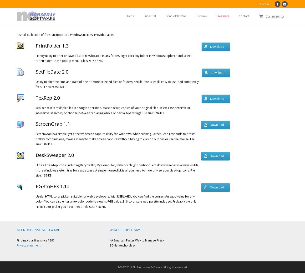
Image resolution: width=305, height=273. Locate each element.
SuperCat (150, 16)
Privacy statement (29, 245)
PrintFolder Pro (176, 16)
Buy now (201, 16)
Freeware (223, 16)
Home (130, 16)
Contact (244, 16)
